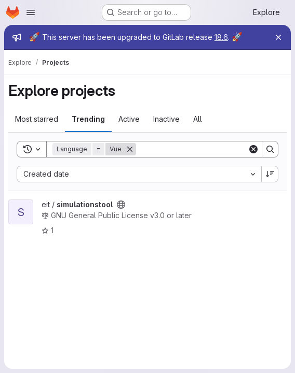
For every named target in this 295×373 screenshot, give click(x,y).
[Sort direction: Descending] (270, 174)
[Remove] (130, 149)
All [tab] (197, 118)
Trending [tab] (88, 118)
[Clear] (253, 149)
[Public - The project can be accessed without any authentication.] (121, 204)
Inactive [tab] (166, 118)
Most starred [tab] (36, 118)
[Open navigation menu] (30, 12)
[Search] (200, 149)
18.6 (221, 37)
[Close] (278, 37)
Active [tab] (129, 118)
